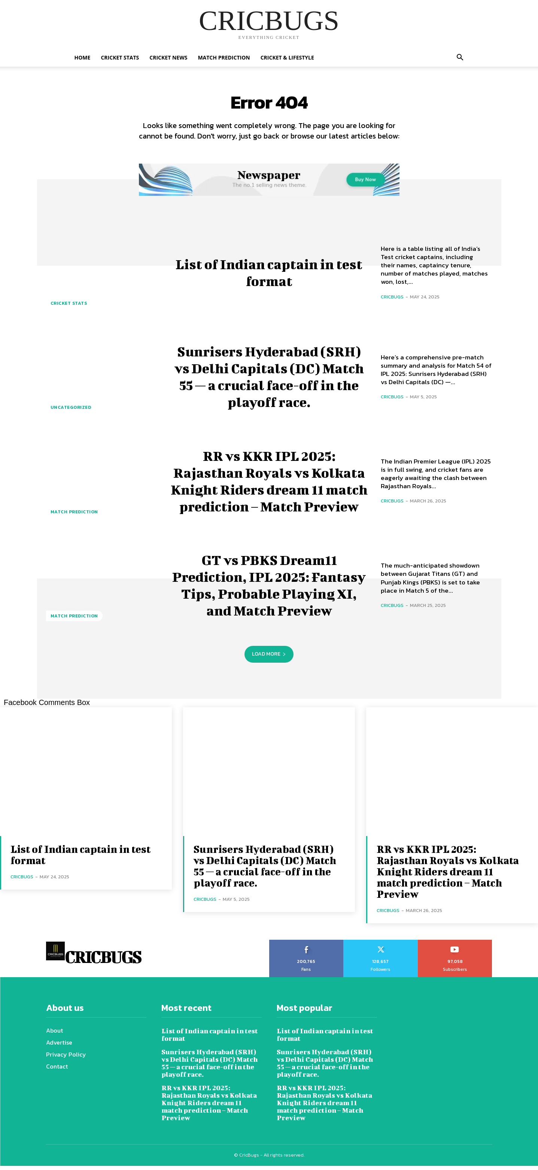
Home (83, 57)
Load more (269, 658)
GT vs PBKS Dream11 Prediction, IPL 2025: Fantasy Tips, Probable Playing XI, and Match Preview (269, 587)
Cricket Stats (120, 57)
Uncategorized (71, 411)
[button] (460, 58)
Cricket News (168, 57)
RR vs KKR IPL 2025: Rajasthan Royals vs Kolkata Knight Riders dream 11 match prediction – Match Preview (269, 483)
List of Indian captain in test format (269, 275)
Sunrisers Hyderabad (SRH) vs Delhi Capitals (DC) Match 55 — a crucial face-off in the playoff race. (269, 379)
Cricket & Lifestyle (287, 57)
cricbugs (392, 300)
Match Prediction (224, 57)
